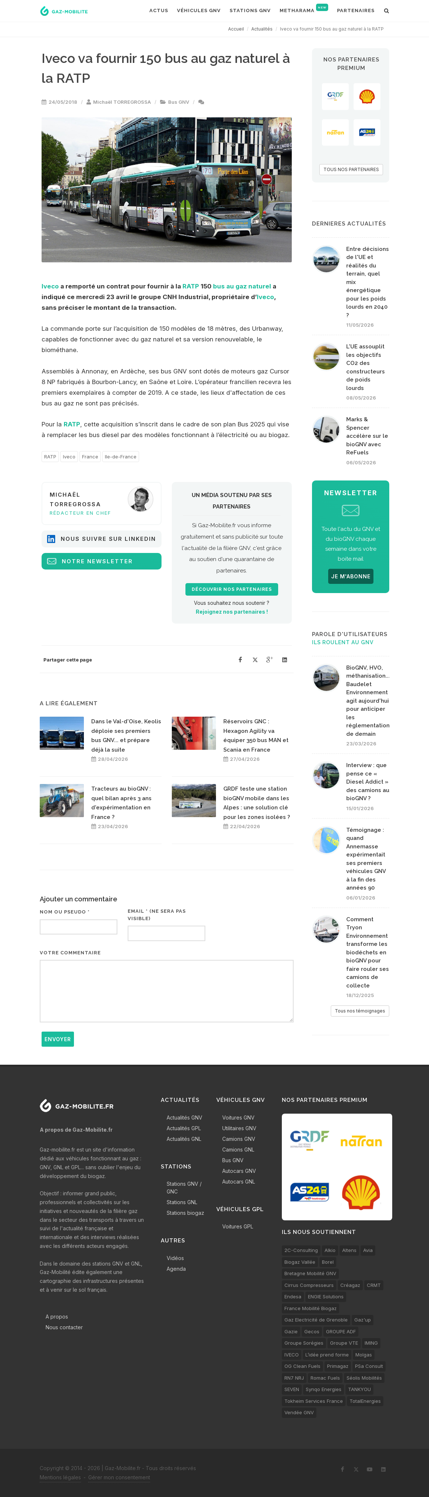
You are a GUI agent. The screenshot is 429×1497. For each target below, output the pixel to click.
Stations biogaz (185, 1213)
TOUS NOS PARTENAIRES (351, 169)
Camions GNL (238, 1149)
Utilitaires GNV (239, 1128)
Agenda (176, 1269)
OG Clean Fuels (302, 1366)
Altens (349, 1250)
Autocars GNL (238, 1181)
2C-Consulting (301, 1250)
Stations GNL (182, 1202)
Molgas (363, 1355)
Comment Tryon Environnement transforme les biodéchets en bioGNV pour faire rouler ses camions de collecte (367, 952)
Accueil (236, 29)
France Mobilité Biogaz (310, 1308)
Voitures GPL (237, 1226)
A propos (57, 1316)
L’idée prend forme (327, 1355)
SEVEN (291, 1389)
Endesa (292, 1296)
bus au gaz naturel (242, 286)
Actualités (262, 29)
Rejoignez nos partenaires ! (232, 612)
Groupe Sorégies (303, 1343)
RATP (190, 286)
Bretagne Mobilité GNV (310, 1273)
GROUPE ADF (341, 1331)
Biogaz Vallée (299, 1262)
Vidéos (175, 1258)
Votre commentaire (70, 952)
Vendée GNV (299, 1412)
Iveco (50, 286)
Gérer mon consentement (119, 1477)
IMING (371, 1343)
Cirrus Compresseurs (309, 1285)
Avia (368, 1250)
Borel (328, 1262)
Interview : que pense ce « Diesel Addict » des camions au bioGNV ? (367, 782)
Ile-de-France (120, 457)
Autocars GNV (239, 1171)
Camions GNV (238, 1139)
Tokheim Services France (313, 1401)
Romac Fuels (325, 1378)
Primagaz (337, 1366)
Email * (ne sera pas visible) (157, 914)
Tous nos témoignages (360, 1011)
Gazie (291, 1331)
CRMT (374, 1285)
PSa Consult (369, 1366)
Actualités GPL (184, 1128)
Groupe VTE (344, 1343)
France (90, 457)
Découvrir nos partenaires (232, 589)
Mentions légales (60, 1477)
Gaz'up (362, 1320)
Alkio (330, 1250)
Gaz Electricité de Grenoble (316, 1320)
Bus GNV (178, 102)
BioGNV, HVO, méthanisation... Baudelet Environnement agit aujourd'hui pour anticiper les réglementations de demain (369, 700)
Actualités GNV (184, 1117)
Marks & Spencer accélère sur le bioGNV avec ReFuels (367, 436)
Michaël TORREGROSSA (122, 102)
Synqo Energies (323, 1389)
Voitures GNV (238, 1117)
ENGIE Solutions (326, 1296)
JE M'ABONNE (350, 576)
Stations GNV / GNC (184, 1188)
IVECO (291, 1355)
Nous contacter (64, 1327)
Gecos (311, 1331)
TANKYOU (359, 1389)
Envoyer (58, 1039)
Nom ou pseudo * (65, 912)
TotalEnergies (365, 1401)
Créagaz (350, 1285)
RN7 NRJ (294, 1378)
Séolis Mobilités (364, 1378)
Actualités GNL (184, 1139)
